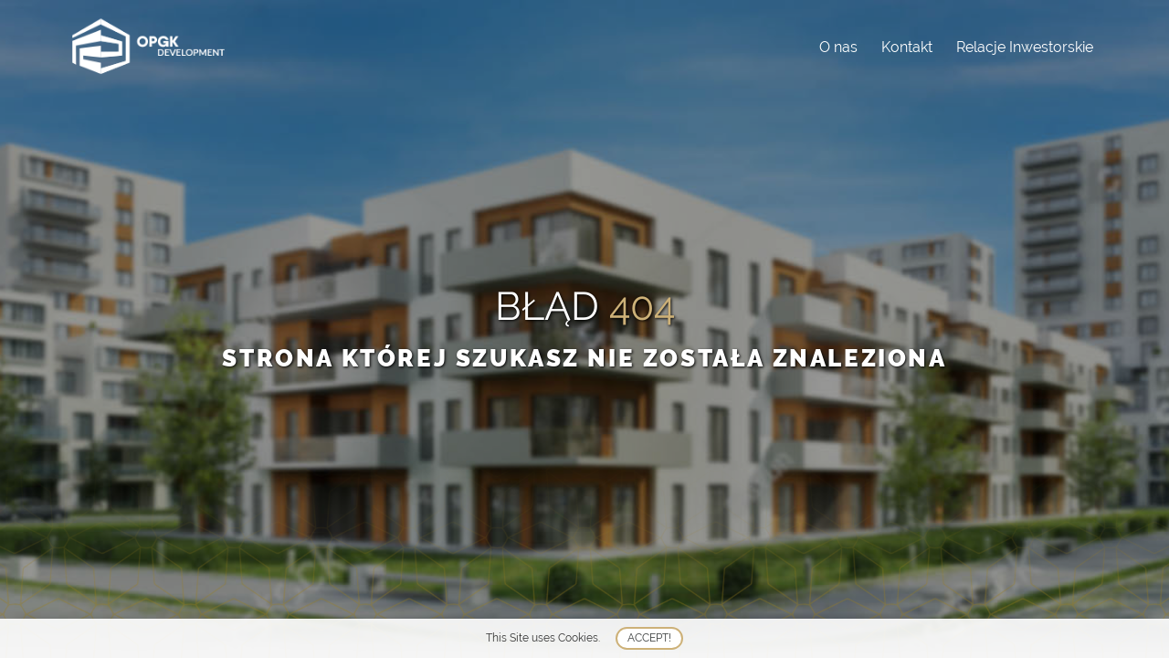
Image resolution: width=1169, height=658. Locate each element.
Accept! (649, 637)
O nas (838, 47)
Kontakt (906, 47)
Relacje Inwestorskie (1024, 47)
